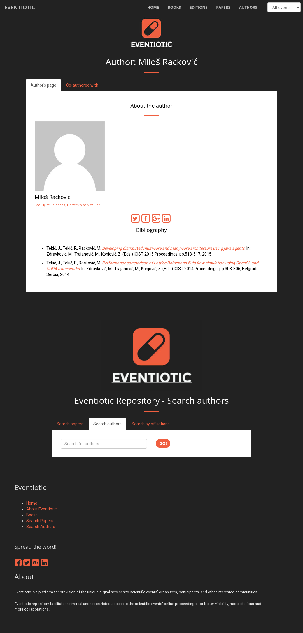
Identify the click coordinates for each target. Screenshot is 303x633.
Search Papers (39, 520)
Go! (163, 443)
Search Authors (40, 526)
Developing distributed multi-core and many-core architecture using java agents (173, 248)
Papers (223, 7)
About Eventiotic (41, 509)
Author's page (43, 85)
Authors (248, 7)
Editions (198, 7)
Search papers (70, 424)
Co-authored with (82, 85)
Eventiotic (19, 7)
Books (174, 7)
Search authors (107, 424)
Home (153, 7)
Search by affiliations (151, 424)
